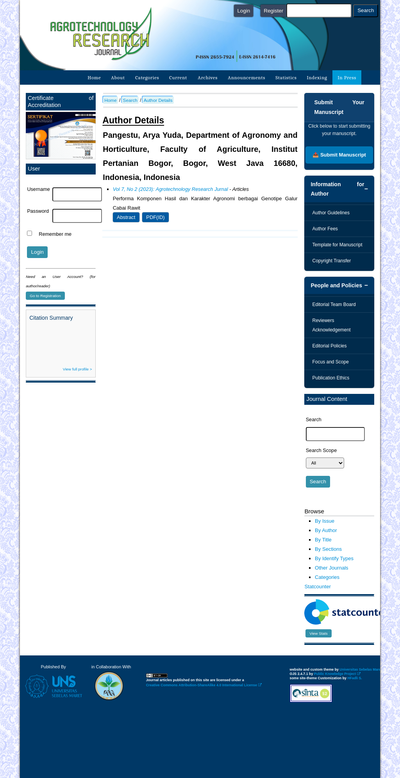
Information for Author (337, 189)
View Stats (318, 633)
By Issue (324, 521)
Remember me (55, 234)
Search (130, 100)
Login (243, 11)
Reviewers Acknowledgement (331, 325)
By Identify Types (334, 558)
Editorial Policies (329, 346)
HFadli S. (354, 678)
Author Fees (325, 228)
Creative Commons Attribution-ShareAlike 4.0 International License (204, 685)
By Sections (328, 549)
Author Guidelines (330, 212)
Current (179, 77)
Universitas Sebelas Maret (362, 669)
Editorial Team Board (333, 304)
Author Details (158, 100)
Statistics (285, 77)
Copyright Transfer (331, 260)
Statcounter (317, 586)
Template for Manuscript (337, 244)
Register (273, 11)
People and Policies (336, 285)
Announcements (246, 77)
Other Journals (331, 568)
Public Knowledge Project (337, 674)
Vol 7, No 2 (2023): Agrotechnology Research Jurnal (170, 189)
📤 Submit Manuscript (339, 155)
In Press (347, 77)
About (118, 77)
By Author (326, 530)
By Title (323, 540)
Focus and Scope (330, 362)
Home (94, 77)
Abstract (126, 217)
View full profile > (77, 369)
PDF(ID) (155, 217)
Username (38, 189)
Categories (147, 77)
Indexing (317, 77)
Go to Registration (45, 296)
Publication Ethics (330, 378)
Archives (208, 77)
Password (38, 211)
